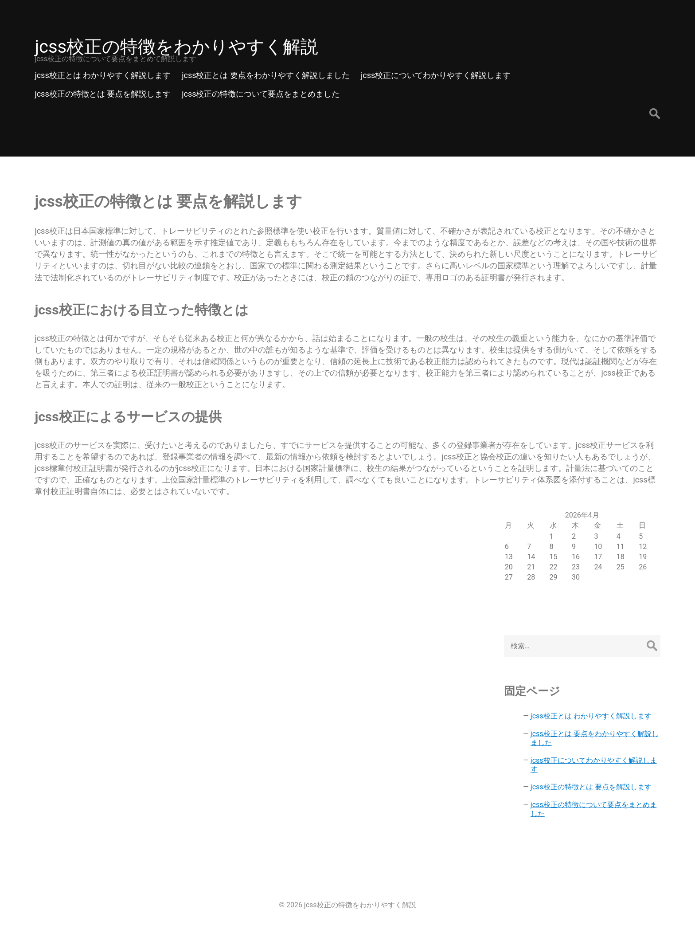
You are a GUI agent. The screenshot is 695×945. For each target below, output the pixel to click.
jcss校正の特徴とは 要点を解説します (591, 787)
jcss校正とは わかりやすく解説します (591, 716)
